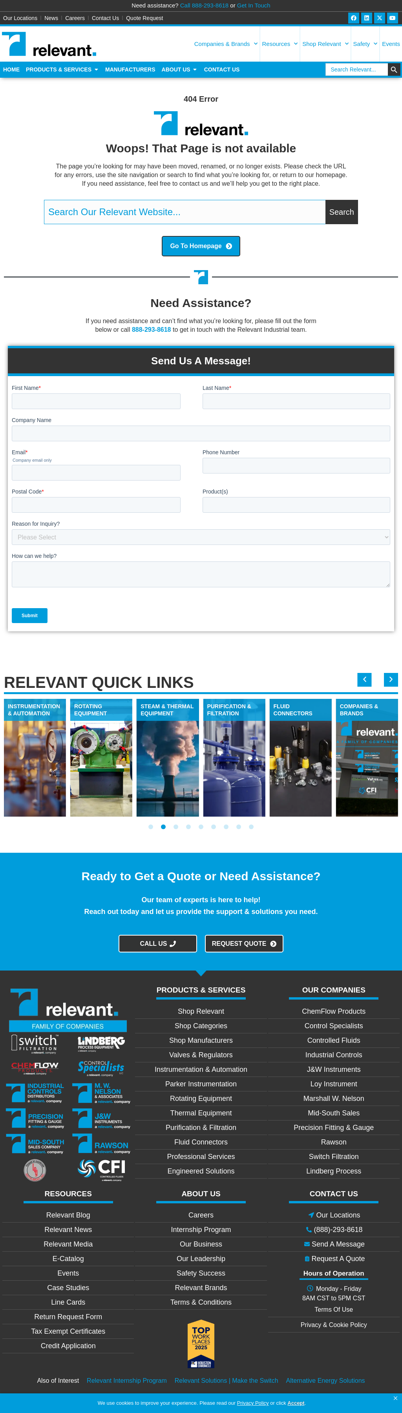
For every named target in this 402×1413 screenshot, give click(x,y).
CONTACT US (334, 1194)
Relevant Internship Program (127, 1380)
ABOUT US (200, 1194)
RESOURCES (68, 1194)
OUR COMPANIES (333, 990)
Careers (75, 18)
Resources (280, 44)
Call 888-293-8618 (204, 5)
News (51, 18)
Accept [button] (295, 1403)
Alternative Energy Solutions (325, 1380)
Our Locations (20, 18)
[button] (395, 1398)
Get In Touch (253, 5)
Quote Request (144, 18)
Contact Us (105, 18)
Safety (365, 44)
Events (391, 43)
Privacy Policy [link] (253, 1403)
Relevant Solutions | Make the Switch (226, 1380)
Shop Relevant (325, 44)
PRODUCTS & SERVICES (201, 990)
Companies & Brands (226, 44)
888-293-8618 (151, 329)
